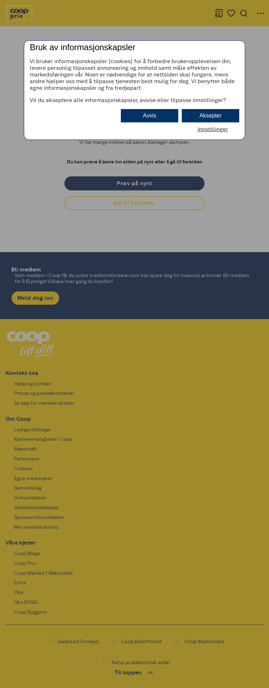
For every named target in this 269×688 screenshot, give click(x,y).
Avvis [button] (149, 116)
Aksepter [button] (210, 116)
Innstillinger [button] (213, 129)
